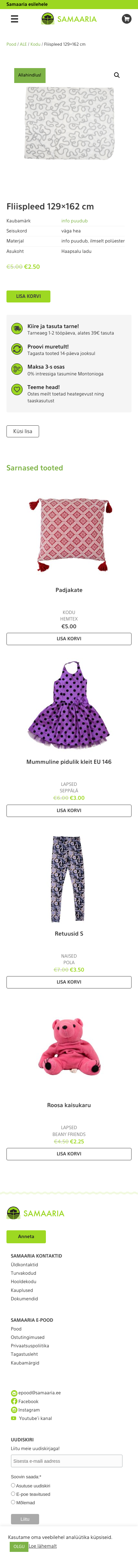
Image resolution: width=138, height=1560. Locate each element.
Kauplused (22, 1290)
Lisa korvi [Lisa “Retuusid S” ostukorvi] (69, 982)
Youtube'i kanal (31, 1418)
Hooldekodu (24, 1281)
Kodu (35, 44)
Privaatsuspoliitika (30, 1346)
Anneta (26, 1236)
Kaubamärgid (25, 1363)
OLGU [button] (19, 1546)
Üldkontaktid (24, 1265)
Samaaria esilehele (27, 4)
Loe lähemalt (42, 1546)
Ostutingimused (28, 1337)
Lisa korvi (28, 296)
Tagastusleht (24, 1354)
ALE (23, 44)
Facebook (25, 1402)
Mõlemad (25, 1502)
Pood (11, 44)
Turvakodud (24, 1273)
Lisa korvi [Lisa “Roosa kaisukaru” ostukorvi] (69, 1154)
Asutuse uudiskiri (33, 1485)
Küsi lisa (22, 431)
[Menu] (14, 19)
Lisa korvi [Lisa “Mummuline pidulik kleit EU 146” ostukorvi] (69, 810)
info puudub (74, 221)
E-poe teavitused (33, 1494)
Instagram (25, 1410)
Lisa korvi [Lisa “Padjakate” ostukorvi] (69, 639)
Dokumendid (24, 1299)
